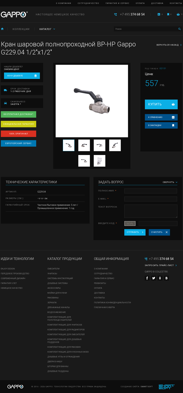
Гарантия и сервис (117, 3)
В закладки (154, 125)
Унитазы (52, 273)
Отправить (133, 232)
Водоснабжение (56, 312)
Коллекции (21, 29)
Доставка (157, 3)
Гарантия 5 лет (9, 283)
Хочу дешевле (15, 75)
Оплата (140, 3)
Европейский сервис (18, 143)
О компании (63, 3)
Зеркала (52, 302)
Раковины (53, 297)
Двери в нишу (54, 361)
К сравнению (155, 117)
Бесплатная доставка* (18, 114)
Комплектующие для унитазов (64, 325)
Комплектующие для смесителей (66, 334)
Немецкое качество (12, 288)
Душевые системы (57, 283)
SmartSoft (147, 387)
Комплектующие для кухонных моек (68, 352)
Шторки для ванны (57, 366)
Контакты (176, 3)
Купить (155, 104)
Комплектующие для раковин (64, 347)
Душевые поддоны (58, 371)
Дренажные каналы (58, 307)
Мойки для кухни (57, 293)
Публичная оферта (104, 307)
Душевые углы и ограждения (63, 356)
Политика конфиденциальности (112, 302)
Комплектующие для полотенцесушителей (59, 318)
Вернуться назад (168, 45)
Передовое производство (15, 273)
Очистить (156, 232)
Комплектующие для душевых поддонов (64, 340)
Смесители (53, 268)
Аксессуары (54, 288)
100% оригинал (18, 133)
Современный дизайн (13, 278)
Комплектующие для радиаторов (66, 329)
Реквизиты (100, 283)
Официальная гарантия (18, 124)
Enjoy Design (8, 268)
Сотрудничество (88, 3)
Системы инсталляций (60, 278)
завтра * (26, 102)
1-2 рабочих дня (26, 89)
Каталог (45, 29)
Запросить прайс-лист (159, 265)
